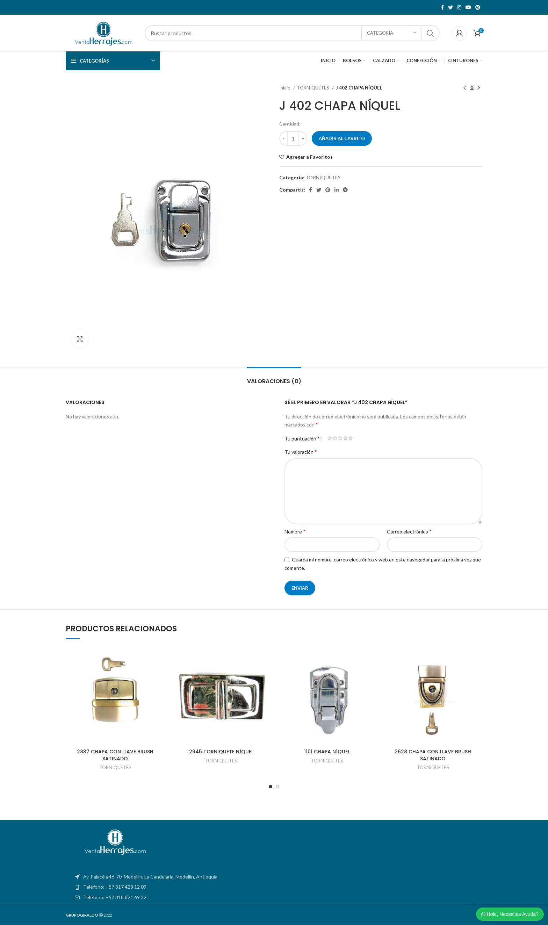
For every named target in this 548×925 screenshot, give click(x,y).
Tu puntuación (302, 438)
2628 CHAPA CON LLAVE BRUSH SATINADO (433, 755)
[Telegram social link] (345, 189)
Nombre (294, 531)
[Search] (292, 33)
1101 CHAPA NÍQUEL (327, 751)
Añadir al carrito (342, 138)
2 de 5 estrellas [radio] (335, 438)
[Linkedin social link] (336, 189)
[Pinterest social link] (477, 7)
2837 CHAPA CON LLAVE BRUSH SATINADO (115, 755)
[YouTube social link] (468, 7)
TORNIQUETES (313, 88)
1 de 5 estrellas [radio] (329, 438)
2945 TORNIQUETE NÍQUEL (221, 751)
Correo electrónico (409, 531)
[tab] (274, 377)
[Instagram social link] (459, 7)
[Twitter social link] (450, 7)
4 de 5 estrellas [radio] (345, 438)
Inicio (285, 88)
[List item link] (274, 887)
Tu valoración (300, 451)
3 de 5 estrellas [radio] (340, 438)
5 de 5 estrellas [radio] (350, 438)
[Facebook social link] (442, 7)
